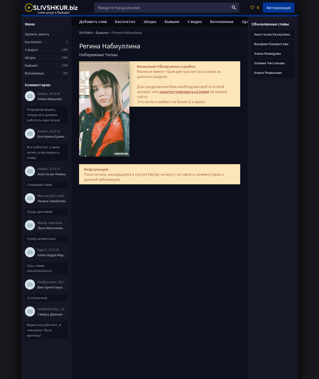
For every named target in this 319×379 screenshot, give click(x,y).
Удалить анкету (37, 34)
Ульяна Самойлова (52, 201)
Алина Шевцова (50, 99)
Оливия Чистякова (269, 63)
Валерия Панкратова (271, 44)
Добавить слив (93, 21)
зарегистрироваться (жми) (184, 91)
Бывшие (172, 21)
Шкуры (150, 21)
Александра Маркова (53, 255)
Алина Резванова (268, 72)
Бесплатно (125, 21)
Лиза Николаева (50, 228)
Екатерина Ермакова (53, 136)
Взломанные (221, 21)
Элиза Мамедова (267, 53)
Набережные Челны (98, 54)
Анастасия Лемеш (52, 174)
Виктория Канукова (53, 287)
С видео (195, 21)
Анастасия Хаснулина (272, 34)
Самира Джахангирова (53, 314)
